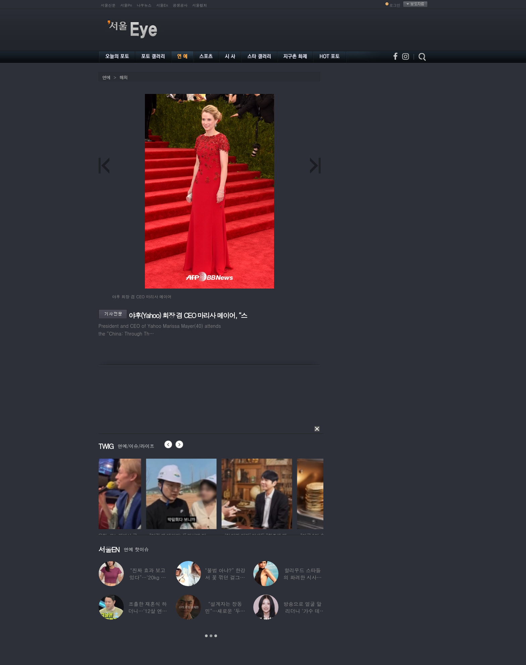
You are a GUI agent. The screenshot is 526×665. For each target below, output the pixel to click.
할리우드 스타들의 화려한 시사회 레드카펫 (302, 577)
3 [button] (215, 635)
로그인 (395, 5)
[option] (134, 493)
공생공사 (180, 5)
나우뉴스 (144, 5)
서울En (162, 5)
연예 (106, 77)
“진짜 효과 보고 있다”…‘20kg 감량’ (147, 577)
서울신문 (108, 5)
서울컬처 (199, 5)
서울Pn (126, 5)
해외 (123, 77)
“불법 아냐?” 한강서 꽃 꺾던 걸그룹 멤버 (225, 577)
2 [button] (211, 635)
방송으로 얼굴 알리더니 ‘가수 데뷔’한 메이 (302, 610)
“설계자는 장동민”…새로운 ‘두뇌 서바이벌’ (225, 610)
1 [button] (206, 635)
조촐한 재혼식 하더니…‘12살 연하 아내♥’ (147, 610)
